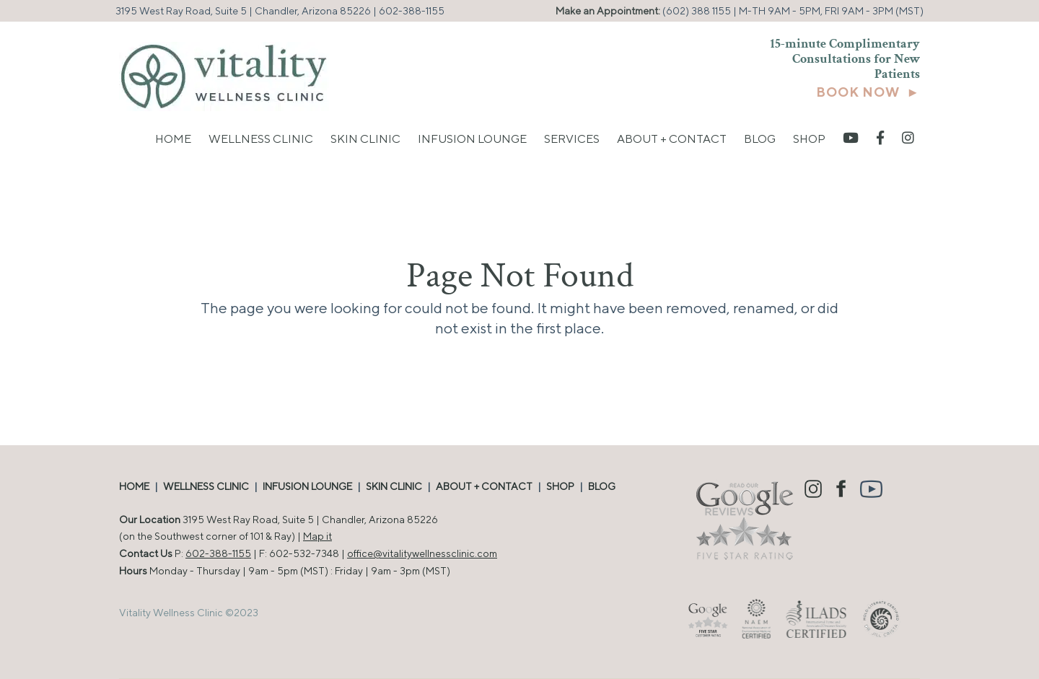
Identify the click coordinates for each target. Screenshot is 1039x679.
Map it (317, 536)
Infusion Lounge (472, 139)
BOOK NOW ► (868, 92)
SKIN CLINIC (394, 486)
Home (173, 139)
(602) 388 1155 (696, 11)
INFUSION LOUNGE (307, 486)
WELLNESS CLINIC (206, 486)
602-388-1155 (411, 11)
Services (572, 139)
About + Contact (672, 139)
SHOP (560, 486)
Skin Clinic (365, 139)
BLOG (601, 486)
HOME (134, 486)
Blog (760, 139)
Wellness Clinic (261, 139)
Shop (809, 139)
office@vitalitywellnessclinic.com (422, 553)
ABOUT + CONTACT (484, 486)
